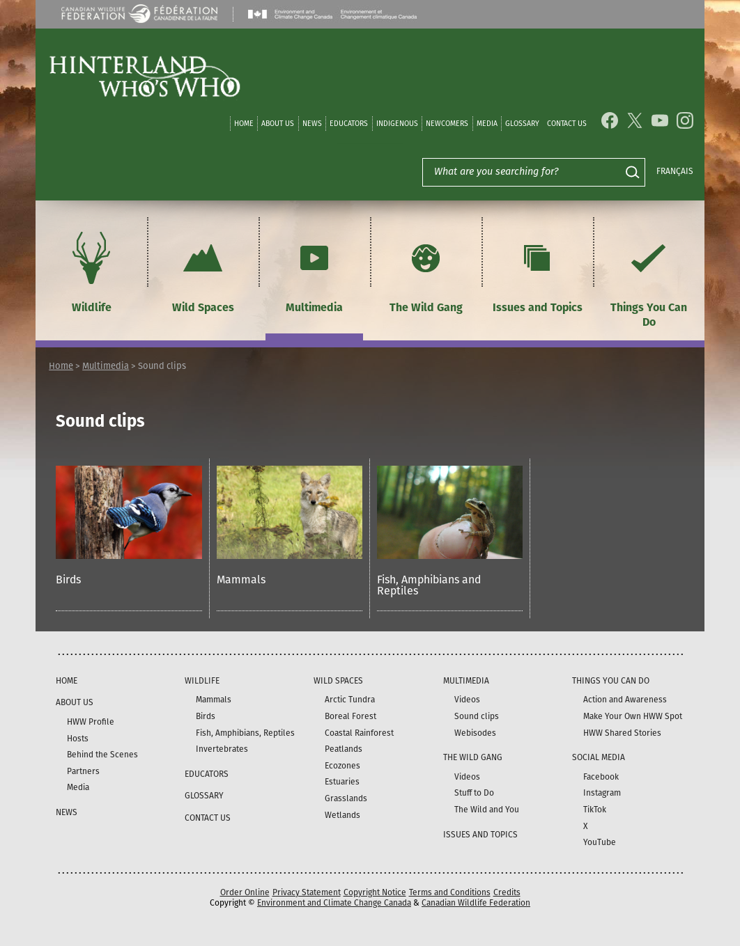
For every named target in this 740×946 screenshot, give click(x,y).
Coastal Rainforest (359, 733)
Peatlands (343, 749)
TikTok (594, 809)
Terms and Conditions (450, 892)
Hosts (77, 738)
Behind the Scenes (102, 754)
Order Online (245, 892)
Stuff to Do (474, 793)
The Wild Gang (426, 270)
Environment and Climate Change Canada (334, 903)
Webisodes (475, 733)
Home (244, 123)
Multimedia (314, 270)
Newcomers (447, 123)
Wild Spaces (202, 270)
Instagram (602, 793)
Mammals (241, 579)
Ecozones (342, 766)
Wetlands (342, 815)
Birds (68, 579)
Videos (467, 699)
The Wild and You (486, 809)
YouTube (599, 842)
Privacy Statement (306, 892)
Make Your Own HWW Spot (632, 716)
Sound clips (476, 716)
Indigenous (397, 123)
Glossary (522, 123)
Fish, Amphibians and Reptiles (429, 585)
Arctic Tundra (350, 699)
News (312, 123)
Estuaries (342, 782)
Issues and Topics (538, 270)
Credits (507, 892)
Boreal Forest (350, 716)
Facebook (601, 777)
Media (487, 123)
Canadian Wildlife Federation (476, 903)
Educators (349, 123)
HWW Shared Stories (622, 733)
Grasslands (346, 798)
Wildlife (91, 270)
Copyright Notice (375, 892)
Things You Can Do (648, 278)
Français (674, 171)
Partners (83, 771)
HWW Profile (90, 722)
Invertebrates (222, 749)
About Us (277, 123)
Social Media (598, 757)
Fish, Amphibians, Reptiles (245, 733)
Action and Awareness (625, 699)
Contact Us (567, 123)
